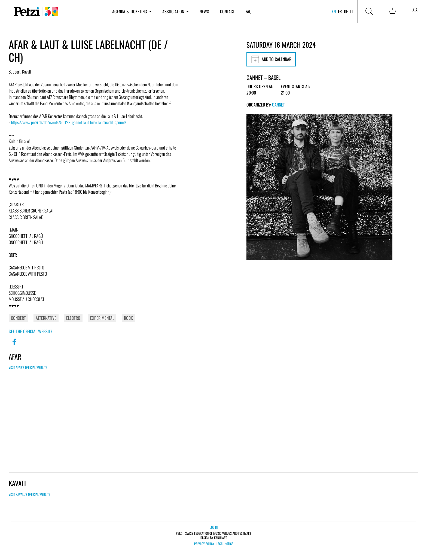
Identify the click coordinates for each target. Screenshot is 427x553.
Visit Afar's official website (28, 367)
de (346, 11)
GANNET (278, 104)
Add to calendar (271, 59)
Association (175, 11)
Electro (73, 318)
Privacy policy (204, 544)
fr (340, 11)
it (351, 11)
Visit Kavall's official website (29, 494)
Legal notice (224, 544)
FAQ (249, 11)
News (204, 11)
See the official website (31, 331)
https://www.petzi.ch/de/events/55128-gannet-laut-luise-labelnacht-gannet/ (68, 122)
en (334, 11)
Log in (214, 527)
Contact (227, 11)
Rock (128, 318)
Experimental (102, 318)
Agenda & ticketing (131, 11)
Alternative (46, 318)
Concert (18, 318)
